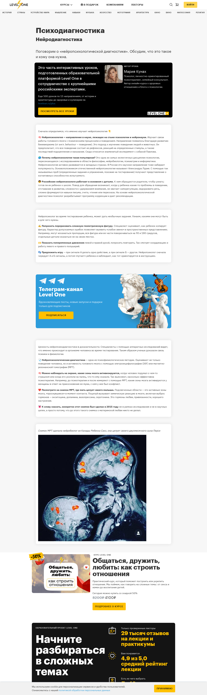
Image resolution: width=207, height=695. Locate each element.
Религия (200, 12)
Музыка (90, 12)
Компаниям (115, 5)
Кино (157, 12)
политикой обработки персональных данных (84, 690)
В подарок (90, 4)
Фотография (123, 12)
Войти (190, 5)
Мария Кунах (135, 71)
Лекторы (137, 5)
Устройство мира (40, 12)
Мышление (60, 12)
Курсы (64, 5)
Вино (168, 12)
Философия (183, 12)
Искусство (106, 12)
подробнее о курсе (109, 606)
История (7, 12)
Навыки (76, 12)
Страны (21, 12)
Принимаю (165, 688)
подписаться (56, 315)
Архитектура (142, 12)
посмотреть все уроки (57, 111)
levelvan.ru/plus (46, 103)
